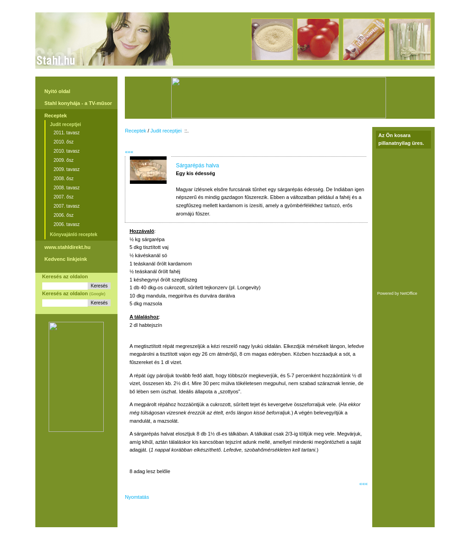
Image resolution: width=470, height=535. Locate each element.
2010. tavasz (67, 151)
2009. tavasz (67, 169)
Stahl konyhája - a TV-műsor (78, 103)
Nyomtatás (137, 497)
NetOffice (408, 293)
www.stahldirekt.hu (67, 247)
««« (129, 151)
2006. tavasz (67, 224)
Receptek (56, 115)
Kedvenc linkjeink (66, 259)
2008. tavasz (67, 187)
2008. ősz (63, 178)
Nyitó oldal (57, 91)
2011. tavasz (67, 132)
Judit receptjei (65, 124)
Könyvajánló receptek (73, 234)
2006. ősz (63, 215)
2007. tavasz (67, 206)
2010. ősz (63, 141)
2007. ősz (63, 196)
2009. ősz (63, 160)
